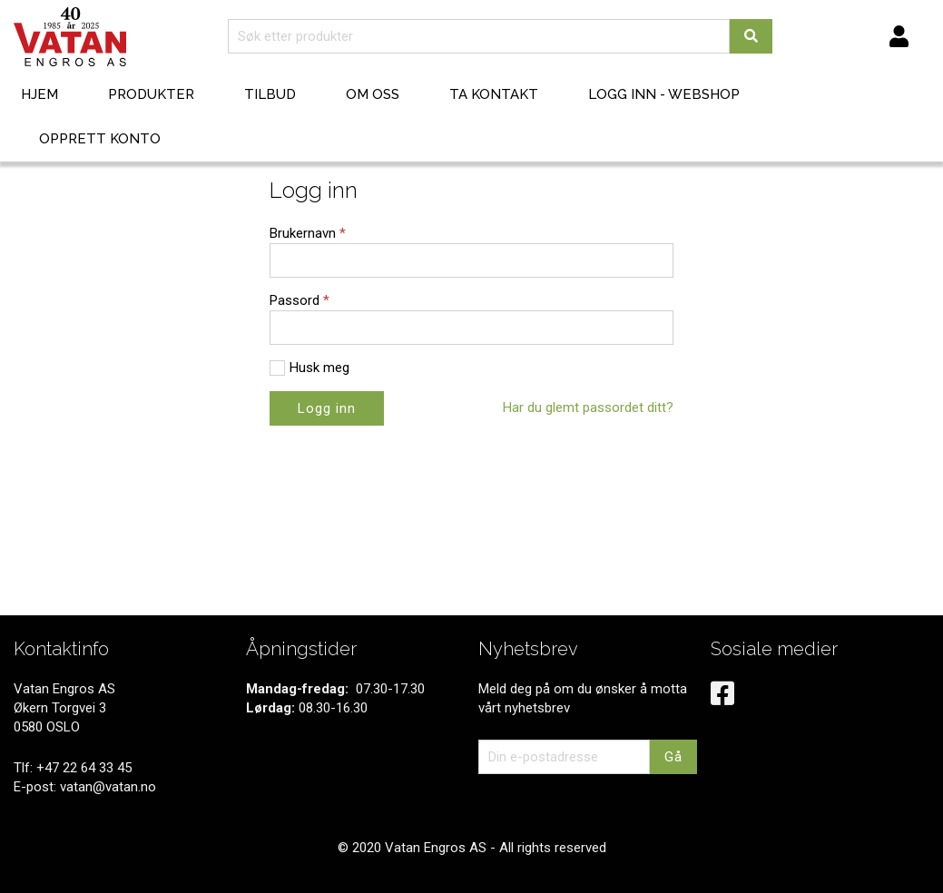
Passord (299, 300)
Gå (673, 757)
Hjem (39, 94)
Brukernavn (308, 233)
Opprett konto (100, 139)
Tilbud (270, 94)
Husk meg (319, 368)
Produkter (151, 94)
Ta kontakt (493, 94)
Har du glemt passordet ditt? (588, 407)
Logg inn (327, 408)
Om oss (372, 94)
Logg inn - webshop (664, 94)
